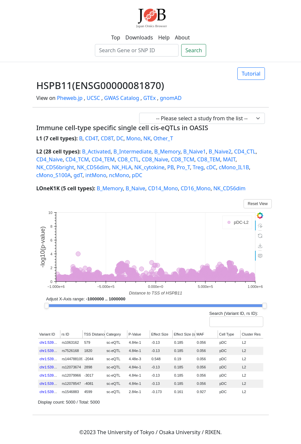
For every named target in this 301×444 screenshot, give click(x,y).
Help (164, 37)
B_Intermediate (133, 151)
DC (119, 138)
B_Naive (135, 188)
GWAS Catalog (121, 98)
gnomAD (171, 98)
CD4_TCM (77, 159)
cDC (211, 167)
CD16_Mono (195, 188)
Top (115, 37)
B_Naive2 (220, 151)
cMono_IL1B (234, 167)
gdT (78, 175)
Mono (133, 138)
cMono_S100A (53, 175)
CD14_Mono (163, 188)
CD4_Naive (49, 159)
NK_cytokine (149, 167)
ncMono (119, 175)
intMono (95, 175)
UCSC (93, 98)
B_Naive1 (194, 151)
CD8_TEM (208, 159)
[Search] (137, 50)
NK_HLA (122, 167)
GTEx (149, 98)
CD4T (91, 138)
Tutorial (251, 73)
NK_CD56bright (55, 167)
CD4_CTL (244, 151)
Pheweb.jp (69, 98)
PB (170, 167)
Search (193, 50)
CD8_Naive (155, 159)
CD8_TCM (182, 159)
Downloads (139, 37)
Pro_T (183, 167)
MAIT (229, 159)
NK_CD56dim (93, 167)
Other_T (163, 138)
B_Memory (167, 151)
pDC (137, 175)
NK (147, 138)
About (182, 37)
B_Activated (96, 151)
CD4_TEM (103, 159)
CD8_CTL (128, 159)
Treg (198, 167)
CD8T (107, 138)
